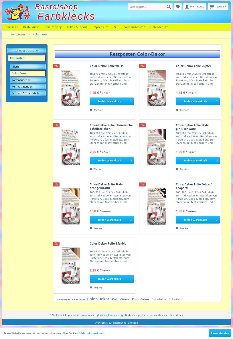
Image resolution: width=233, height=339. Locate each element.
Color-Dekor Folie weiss (106, 66)
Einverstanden (220, 333)
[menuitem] (150, 6)
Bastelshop (56, 7)
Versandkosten (134, 27)
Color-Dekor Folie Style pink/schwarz (192, 127)
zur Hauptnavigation (26, 50)
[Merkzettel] (178, 6)
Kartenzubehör (21, 80)
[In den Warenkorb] (112, 101)
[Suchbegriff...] (150, 6)
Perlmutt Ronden (22, 86)
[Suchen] (169, 6)
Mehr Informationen (91, 333)
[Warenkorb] (218, 6)
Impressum (100, 27)
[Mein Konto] (194, 6)
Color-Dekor (19, 73)
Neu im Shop (53, 27)
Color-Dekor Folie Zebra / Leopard (194, 186)
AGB (116, 27)
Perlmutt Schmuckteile (26, 93)
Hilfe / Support (77, 27)
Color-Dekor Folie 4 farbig (108, 243)
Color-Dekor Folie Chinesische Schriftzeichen (111, 127)
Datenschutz (159, 27)
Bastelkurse (31, 27)
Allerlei (16, 66)
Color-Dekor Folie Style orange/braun (106, 186)
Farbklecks (66, 16)
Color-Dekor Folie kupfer (193, 66)
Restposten (17, 58)
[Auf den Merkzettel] (96, 110)
